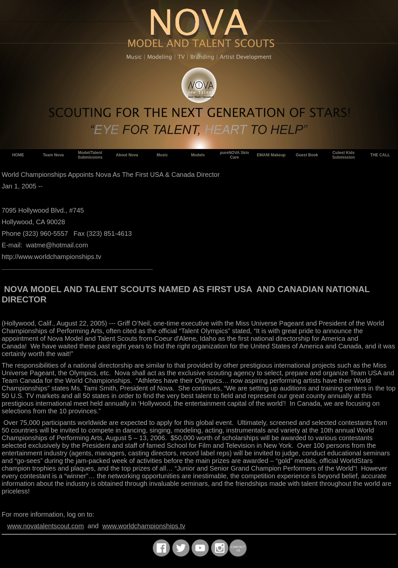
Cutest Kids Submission (343, 155)
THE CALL (380, 155)
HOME (18, 155)
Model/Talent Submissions (90, 155)
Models (198, 155)
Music (162, 155)
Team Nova (53, 155)
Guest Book (307, 155)
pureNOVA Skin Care (234, 155)
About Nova (127, 155)
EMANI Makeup (271, 155)
